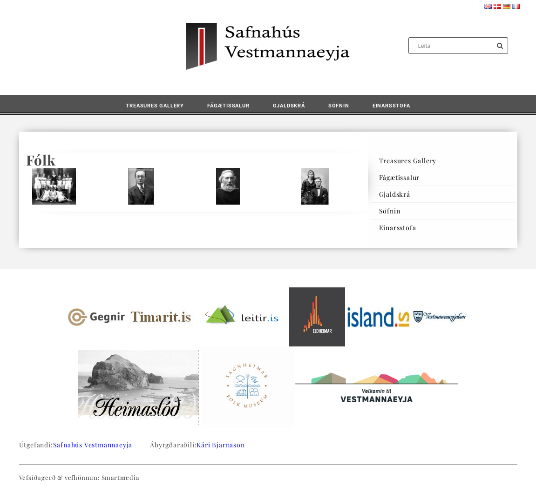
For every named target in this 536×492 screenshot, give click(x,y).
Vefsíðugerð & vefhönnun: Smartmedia (79, 477)
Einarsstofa (391, 106)
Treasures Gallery (155, 106)
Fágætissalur (228, 106)
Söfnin (338, 106)
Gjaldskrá (289, 106)
